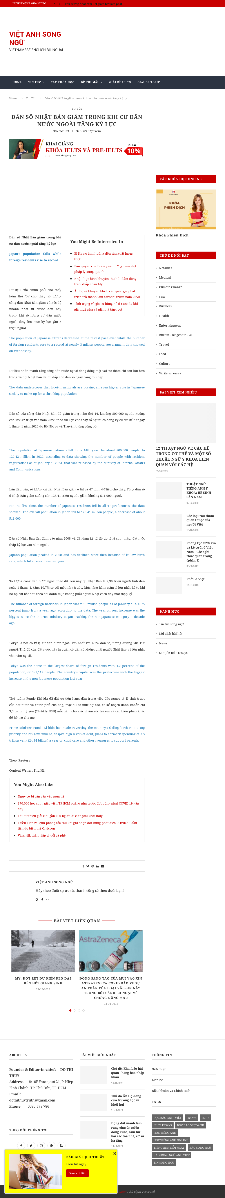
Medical (165, 277)
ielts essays (163, 1125)
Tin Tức (34, 82)
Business (165, 306)
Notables (165, 268)
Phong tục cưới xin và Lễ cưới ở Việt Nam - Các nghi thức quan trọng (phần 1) (201, 551)
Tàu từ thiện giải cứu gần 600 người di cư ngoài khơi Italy (60, 816)
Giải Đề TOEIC (149, 82)
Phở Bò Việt (196, 579)
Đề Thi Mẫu (90, 82)
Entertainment (170, 325)
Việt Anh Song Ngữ (54, 882)
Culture (164, 363)
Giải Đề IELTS (120, 82)
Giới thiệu (159, 1069)
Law (162, 297)
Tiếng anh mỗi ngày (169, 1148)
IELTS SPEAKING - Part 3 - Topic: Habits (91, 3)
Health (164, 316)
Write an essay (170, 373)
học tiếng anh (165, 1133)
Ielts (205, 1118)
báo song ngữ (200, 1148)
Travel (164, 344)
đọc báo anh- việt (167, 1118)
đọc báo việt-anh (190, 1125)
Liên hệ (157, 1080)
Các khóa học (62, 82)
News (163, 643)
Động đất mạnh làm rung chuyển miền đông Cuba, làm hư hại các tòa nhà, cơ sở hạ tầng (127, 1131)
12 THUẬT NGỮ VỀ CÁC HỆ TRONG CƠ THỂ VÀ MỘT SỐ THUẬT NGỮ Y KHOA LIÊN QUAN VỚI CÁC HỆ (183, 456)
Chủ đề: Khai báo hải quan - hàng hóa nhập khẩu (127, 1072)
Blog (97, 95)
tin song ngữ (164, 1162)
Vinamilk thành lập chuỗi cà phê (42, 835)
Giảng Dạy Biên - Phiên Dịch (36, 95)
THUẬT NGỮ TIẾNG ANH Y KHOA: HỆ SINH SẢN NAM (199, 490)
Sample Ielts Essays (173, 653)
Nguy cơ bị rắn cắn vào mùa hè (41, 796)
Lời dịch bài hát (170, 633)
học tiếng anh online (171, 1140)
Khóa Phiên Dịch (172, 235)
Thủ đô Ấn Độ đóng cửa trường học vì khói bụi (126, 1100)
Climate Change (170, 287)
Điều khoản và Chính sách (171, 1091)
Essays (191, 1118)
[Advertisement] (148, 41)
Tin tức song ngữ (171, 624)
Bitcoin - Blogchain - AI (175, 335)
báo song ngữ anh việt (172, 1155)
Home (17, 82)
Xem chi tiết (77, 1173)
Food (162, 354)
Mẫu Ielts (74, 95)
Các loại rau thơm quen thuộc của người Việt (200, 520)
